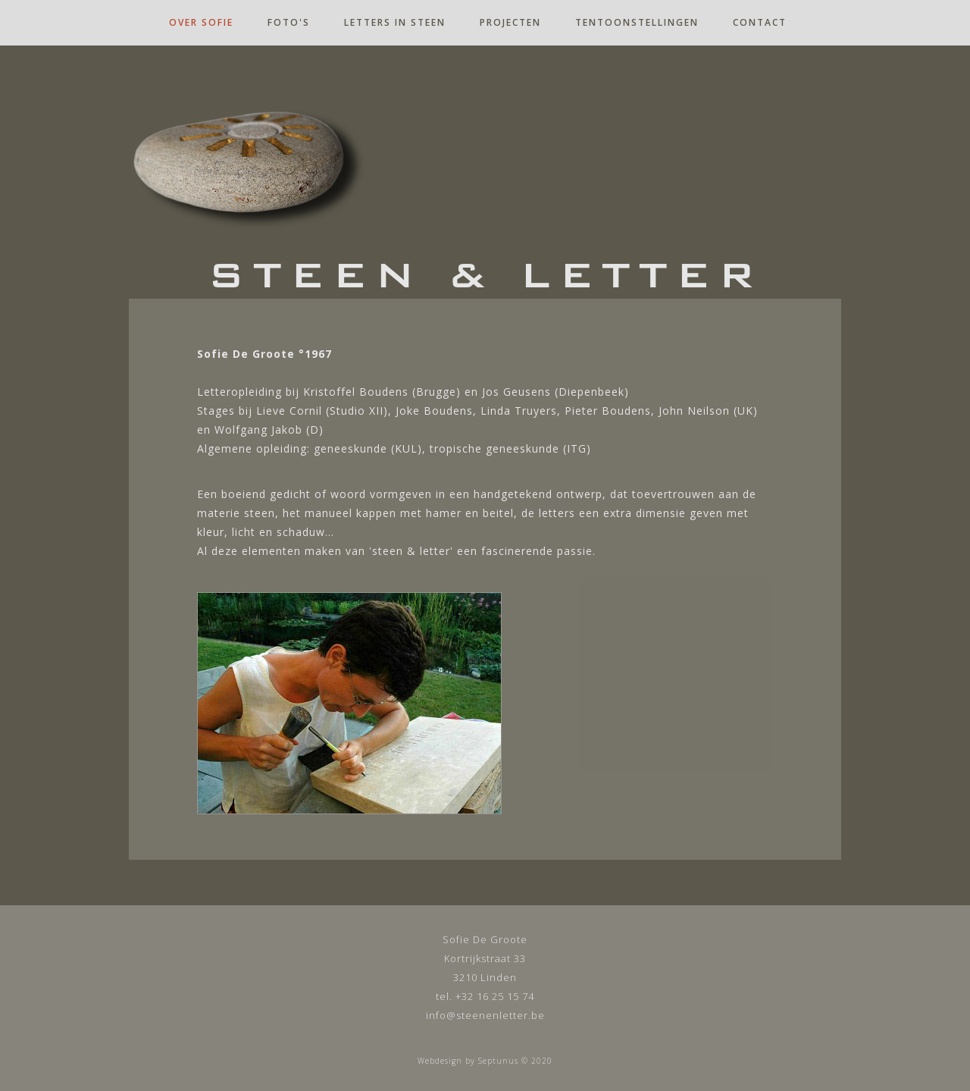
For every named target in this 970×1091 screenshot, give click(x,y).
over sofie (201, 22)
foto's (289, 22)
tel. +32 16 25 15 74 (485, 996)
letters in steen (395, 22)
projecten (510, 22)
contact (760, 22)
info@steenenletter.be (485, 1015)
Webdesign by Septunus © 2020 (485, 1060)
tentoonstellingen (637, 22)
